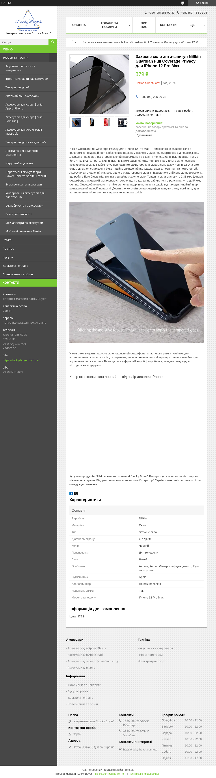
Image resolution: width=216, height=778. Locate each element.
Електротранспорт (19, 214)
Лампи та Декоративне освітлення (22, 153)
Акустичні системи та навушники (20, 68)
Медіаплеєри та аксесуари (24, 223)
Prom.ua (129, 769)
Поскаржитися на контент (111, 773)
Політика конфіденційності (145, 773)
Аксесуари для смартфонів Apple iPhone (24, 106)
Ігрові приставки (151, 655)
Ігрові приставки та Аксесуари (27, 79)
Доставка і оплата (15, 266)
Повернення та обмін (18, 274)
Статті (7, 240)
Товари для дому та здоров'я (26, 142)
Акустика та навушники (156, 648)
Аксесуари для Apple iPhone (87, 648)
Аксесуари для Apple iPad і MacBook (24, 131)
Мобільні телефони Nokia (23, 231)
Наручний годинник (20, 163)
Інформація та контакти (84, 685)
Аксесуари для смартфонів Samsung (24, 119)
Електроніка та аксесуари (24, 184)
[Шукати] (52, 42)
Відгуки (8, 257)
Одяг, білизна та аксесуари (24, 205)
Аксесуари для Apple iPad (85, 655)
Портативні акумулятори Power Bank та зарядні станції (26, 174)
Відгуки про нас (78, 691)
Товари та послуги (15, 57)
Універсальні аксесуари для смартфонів (25, 195)
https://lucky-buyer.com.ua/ (21, 360)
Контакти (168, 25)
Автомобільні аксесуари (22, 96)
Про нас (8, 248)
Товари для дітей (18, 87)
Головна (78, 25)
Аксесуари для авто (81, 667)
